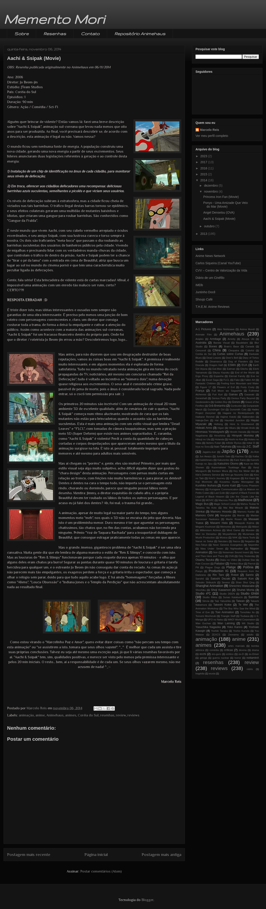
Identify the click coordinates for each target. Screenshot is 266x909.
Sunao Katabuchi (233, 597)
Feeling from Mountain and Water (240, 383)
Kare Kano (240, 460)
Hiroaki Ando (248, 428)
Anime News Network (210, 256)
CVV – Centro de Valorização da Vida (221, 270)
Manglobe (225, 515)
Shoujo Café (204, 299)
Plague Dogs (212, 567)
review (121, 715)
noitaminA (252, 657)
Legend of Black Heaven (210, 496)
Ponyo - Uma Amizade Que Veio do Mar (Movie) (225, 204)
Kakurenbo (223, 460)
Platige (231, 567)
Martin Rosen (234, 519)
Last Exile (219, 493)
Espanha (218, 376)
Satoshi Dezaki (220, 578)
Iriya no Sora (203, 446)
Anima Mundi (247, 329)
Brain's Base (231, 346)
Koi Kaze (250, 478)
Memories (225, 526)
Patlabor (219, 563)
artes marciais (236, 646)
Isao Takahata (222, 446)
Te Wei (243, 604)
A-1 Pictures (203, 329)
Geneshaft (201, 398)
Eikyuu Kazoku (221, 372)
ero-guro (216, 654)
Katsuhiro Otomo (228, 463)
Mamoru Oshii (205, 515)
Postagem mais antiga (161, 854)
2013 (204, 233)
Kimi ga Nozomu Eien (237, 474)
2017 (204, 162)
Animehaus (55, 715)
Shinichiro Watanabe (242, 586)
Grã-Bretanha (217, 405)
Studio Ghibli (250, 593)
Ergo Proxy (202, 376)
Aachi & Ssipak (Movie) (219, 218)
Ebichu (244, 368)
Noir (215, 552)
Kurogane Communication (224, 489)
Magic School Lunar (225, 504)
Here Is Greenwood (242, 424)
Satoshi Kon (245, 578)
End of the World (245, 372)
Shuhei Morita (245, 589)
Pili (197, 567)
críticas (228, 650)
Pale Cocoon (203, 563)
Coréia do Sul (88, 715)
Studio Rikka (210, 597)
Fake (237, 380)
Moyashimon (230, 534)
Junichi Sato (223, 456)
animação (26, 715)
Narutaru (223, 541)
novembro (211, 191)
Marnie (241, 515)
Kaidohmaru (206, 460)
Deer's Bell (232, 357)
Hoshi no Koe (236, 439)
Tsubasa (244, 616)
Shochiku (201, 590)
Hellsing (218, 424)
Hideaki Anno (204, 427)
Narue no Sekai (204, 541)
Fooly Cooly (247, 387)
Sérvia (205, 601)
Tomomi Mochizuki (206, 616)
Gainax (233, 394)
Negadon (250, 541)
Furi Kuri (217, 394)
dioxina (242, 650)
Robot (235, 574)
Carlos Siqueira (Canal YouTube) (218, 263)
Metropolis (241, 526)
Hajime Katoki (228, 416)
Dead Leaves (213, 357)
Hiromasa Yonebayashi (210, 431)
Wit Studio (248, 623)
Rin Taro (218, 574)
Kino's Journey (217, 478)
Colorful (250, 350)
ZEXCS (216, 634)
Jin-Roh (254, 452)
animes (70, 715)
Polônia (248, 567)
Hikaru (232, 428)
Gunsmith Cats (238, 409)
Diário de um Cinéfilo (210, 277)
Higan (220, 428)
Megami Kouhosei (205, 526)
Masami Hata (219, 522)
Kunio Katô (229, 485)
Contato (90, 33)
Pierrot (251, 563)
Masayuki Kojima (244, 523)
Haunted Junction (235, 420)
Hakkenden (248, 416)
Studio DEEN (227, 593)
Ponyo (199, 571)
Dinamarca (216, 361)
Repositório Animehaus (139, 33)
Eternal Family (237, 376)
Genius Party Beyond (243, 398)
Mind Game (233, 530)
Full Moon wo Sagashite (227, 390)
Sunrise (253, 597)
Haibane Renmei (205, 416)
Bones (213, 346)
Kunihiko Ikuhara (206, 485)
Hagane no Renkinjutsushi (238, 413)
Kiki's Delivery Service (208, 474)
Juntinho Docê (205, 292)
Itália (239, 446)
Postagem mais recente (28, 854)
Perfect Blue (236, 563)
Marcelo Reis (209, 130)
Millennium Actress (210, 530)
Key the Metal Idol (244, 471)
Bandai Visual (221, 342)
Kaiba (255, 456)
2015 (204, 174)
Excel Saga (212, 380)
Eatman (231, 368)
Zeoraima (233, 634)
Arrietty (231, 339)
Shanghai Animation (209, 586)
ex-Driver (254, 654)
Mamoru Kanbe (246, 511)
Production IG (218, 571)
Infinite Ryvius (234, 443)
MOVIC (210, 500)
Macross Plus (225, 500)
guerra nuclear (221, 657)
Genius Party (219, 398)
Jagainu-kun (209, 452)
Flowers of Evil (226, 387)
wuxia (212, 673)
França (200, 390)
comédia (214, 650)
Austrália (201, 342)
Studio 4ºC (203, 593)
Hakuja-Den (202, 420)
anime (40, 715)
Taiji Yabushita (223, 601)
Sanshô (200, 578)
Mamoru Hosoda (221, 511)
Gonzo (236, 402)
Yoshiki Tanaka (219, 631)
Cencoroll (201, 350)
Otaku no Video (228, 560)
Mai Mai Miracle (233, 507)
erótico (230, 654)
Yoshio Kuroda (241, 631)
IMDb (199, 285)
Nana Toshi (249, 537)
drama (255, 650)
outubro (209, 226)
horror (238, 657)
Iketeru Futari (213, 443)
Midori (255, 526)
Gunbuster (236, 405)
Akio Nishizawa (225, 329)
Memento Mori (54, 19)
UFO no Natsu (215, 619)
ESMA (232, 365)
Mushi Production (205, 537)
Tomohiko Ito (247, 612)
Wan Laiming (226, 623)
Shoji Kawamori (221, 589)
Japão (228, 451)
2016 (204, 168)
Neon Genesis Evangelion (228, 544)
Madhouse (245, 500)
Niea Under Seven (211, 548)
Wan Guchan (203, 623)
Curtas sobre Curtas (230, 354)
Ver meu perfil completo (212, 136)
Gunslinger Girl (216, 409)
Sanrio (250, 574)
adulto (250, 634)
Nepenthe (253, 544)
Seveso (226, 582)
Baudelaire (242, 342)
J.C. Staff (252, 446)
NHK (235, 537)
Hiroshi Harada (238, 432)
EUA (244, 365)
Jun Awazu (206, 456)
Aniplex (200, 339)
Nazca (236, 541)
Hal (217, 420)
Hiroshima (219, 435)
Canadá (249, 346)
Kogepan (235, 478)
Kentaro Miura (220, 471)
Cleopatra (233, 350)
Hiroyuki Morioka (243, 435)
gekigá (203, 657)
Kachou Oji (241, 456)
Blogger (147, 900)
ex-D (241, 654)
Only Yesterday (246, 556)
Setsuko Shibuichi (206, 582)
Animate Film (204, 334)
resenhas (107, 715)
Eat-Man (217, 368)
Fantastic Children (206, 383)
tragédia (200, 673)
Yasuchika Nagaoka (208, 627)
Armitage (215, 339)
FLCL (226, 380)
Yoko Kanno (235, 627)
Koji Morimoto (204, 481)
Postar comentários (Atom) (101, 871)
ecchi (203, 654)
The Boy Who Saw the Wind (239, 608)
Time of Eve (203, 612)
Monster (250, 530)
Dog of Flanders (238, 361)
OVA (231, 556)
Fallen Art (249, 380)
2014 (204, 180)
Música (223, 537)
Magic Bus (202, 503)
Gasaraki (249, 394)
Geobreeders (203, 402)
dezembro (211, 185)
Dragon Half (216, 365)
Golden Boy (221, 402)
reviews (133, 715)
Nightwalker (236, 548)
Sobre (21, 33)
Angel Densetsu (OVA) (219, 212)
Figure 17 (205, 387)
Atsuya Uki (248, 339)
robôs (250, 669)
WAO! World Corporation (241, 619)
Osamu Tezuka (205, 559)
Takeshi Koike (222, 604)
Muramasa (248, 534)
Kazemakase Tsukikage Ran (228, 467)
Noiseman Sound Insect (236, 552)
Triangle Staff (228, 616)
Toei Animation (224, 612)
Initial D (250, 443)
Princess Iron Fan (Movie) (221, 197)
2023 (204, 156)
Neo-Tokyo (201, 544)
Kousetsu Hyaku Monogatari (237, 481)
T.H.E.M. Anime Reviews (212, 306)
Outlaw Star (248, 560)
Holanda (219, 439)
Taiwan (240, 601)
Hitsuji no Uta (203, 439)
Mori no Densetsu (206, 534)
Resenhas (54, 33)
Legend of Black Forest (242, 493)
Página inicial (96, 854)
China (217, 350)
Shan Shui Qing (245, 582)
